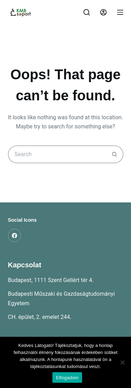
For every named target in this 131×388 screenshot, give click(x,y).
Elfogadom (67, 377)
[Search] (86, 12)
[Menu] (120, 12)
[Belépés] (103, 12)
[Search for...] (57, 154)
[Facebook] (14, 235)
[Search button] (114, 154)
